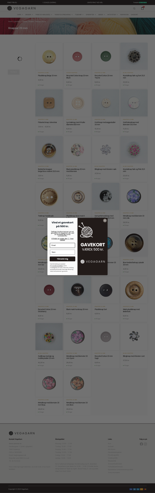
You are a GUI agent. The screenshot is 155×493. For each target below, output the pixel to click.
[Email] (62, 245)
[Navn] (62, 252)
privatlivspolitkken (57, 266)
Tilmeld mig (62, 259)
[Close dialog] (105, 220)
